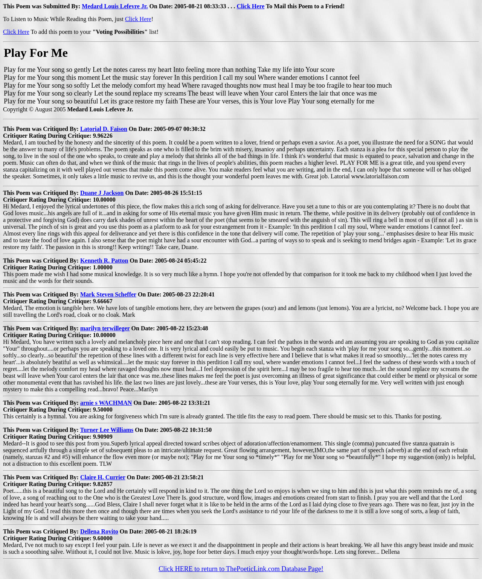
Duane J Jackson (102, 193)
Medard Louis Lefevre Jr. (115, 6)
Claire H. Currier (102, 477)
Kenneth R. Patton (104, 260)
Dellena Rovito (99, 531)
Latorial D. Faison (103, 129)
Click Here (250, 6)
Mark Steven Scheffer (108, 294)
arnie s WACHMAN (106, 403)
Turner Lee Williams (107, 430)
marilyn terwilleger (105, 328)
